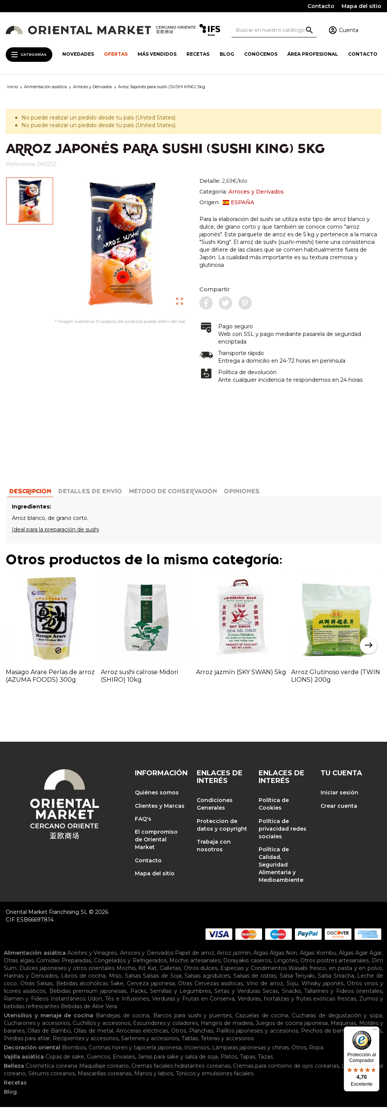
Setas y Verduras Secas (246, 996)
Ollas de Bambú (49, 1035)
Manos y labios (153, 1078)
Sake (116, 988)
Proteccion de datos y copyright (222, 829)
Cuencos (98, 1061)
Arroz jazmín (234, 957)
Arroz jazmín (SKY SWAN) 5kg (241, 676)
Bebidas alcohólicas (82, 988)
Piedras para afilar (27, 1043)
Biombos (74, 1052)
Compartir (214, 289)
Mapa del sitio (361, 6)
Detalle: (223, 181)
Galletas (170, 973)
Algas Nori (283, 957)
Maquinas (343, 1028)
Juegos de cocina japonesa (292, 1028)
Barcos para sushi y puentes (192, 1020)
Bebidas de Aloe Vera (89, 1011)
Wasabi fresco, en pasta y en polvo (335, 973)
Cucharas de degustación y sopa (337, 1020)
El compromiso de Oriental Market (156, 844)
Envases (124, 1061)
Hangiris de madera (227, 1028)
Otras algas (19, 965)
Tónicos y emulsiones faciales (214, 1078)
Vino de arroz (264, 988)
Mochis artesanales (194, 965)
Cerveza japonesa (151, 988)
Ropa (316, 1052)
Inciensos (196, 1052)
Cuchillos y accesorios (101, 1028)
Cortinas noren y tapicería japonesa (135, 1052)
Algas (260, 957)
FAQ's (143, 823)
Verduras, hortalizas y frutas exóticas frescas (297, 1003)
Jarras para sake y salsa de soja (178, 1061)
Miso (115, 980)
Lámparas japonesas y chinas (250, 1052)
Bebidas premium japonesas (88, 996)
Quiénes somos (157, 797)
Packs (138, 996)
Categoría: (241, 191)
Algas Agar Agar (360, 957)
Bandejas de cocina (123, 1020)
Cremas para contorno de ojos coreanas (286, 1070)
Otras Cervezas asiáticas (210, 988)
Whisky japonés (322, 988)
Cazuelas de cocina (261, 1020)
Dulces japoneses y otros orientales (67, 973)
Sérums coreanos (51, 1078)
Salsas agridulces (207, 980)
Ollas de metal (93, 1035)
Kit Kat (147, 973)
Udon (94, 1003)
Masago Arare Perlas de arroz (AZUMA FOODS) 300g (50, 680)
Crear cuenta (339, 810)
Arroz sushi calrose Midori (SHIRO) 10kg (139, 680)
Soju (292, 988)
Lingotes (286, 965)
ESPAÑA (238, 202)
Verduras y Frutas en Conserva (193, 1003)
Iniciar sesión (339, 797)
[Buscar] (274, 30)
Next (368, 649)
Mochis (126, 973)
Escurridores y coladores (165, 1028)
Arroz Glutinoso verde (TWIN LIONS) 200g (335, 680)
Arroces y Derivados (256, 191)
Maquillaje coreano (104, 1070)
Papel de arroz (194, 957)
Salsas (133, 980)
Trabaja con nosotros (214, 850)
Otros (178, 1035)
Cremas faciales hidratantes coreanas (180, 1070)
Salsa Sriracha (336, 980)
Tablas (189, 1043)
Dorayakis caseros (247, 965)
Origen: (226, 202)
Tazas (265, 1061)
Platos (228, 1061)
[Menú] (374, 1031)
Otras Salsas (36, 988)
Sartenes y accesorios (150, 1043)
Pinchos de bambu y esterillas (341, 1035)
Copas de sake (64, 1061)
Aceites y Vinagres (92, 957)
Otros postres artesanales (334, 965)
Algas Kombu (318, 957)
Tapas (247, 1061)
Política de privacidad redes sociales (282, 833)
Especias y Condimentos (253, 973)
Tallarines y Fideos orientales (343, 996)
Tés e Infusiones (127, 1003)
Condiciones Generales (215, 809)
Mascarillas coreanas (104, 1078)
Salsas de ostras (254, 980)
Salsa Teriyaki (297, 980)
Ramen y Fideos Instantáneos (45, 1003)
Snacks (291, 996)
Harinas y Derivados (31, 980)
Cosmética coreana (51, 1070)
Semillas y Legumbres (180, 996)
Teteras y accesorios (227, 1043)
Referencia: (21, 164)
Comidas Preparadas (63, 965)
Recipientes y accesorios (85, 1043)
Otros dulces (201, 973)
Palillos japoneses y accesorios (257, 1035)
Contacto (321, 6)
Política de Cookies (274, 809)
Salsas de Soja (162, 980)
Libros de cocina (83, 980)
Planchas (201, 1035)
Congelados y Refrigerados (130, 965)
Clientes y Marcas (160, 810)
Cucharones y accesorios (37, 1028)
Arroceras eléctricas (142, 1035)
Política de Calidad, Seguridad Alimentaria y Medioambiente (281, 869)
